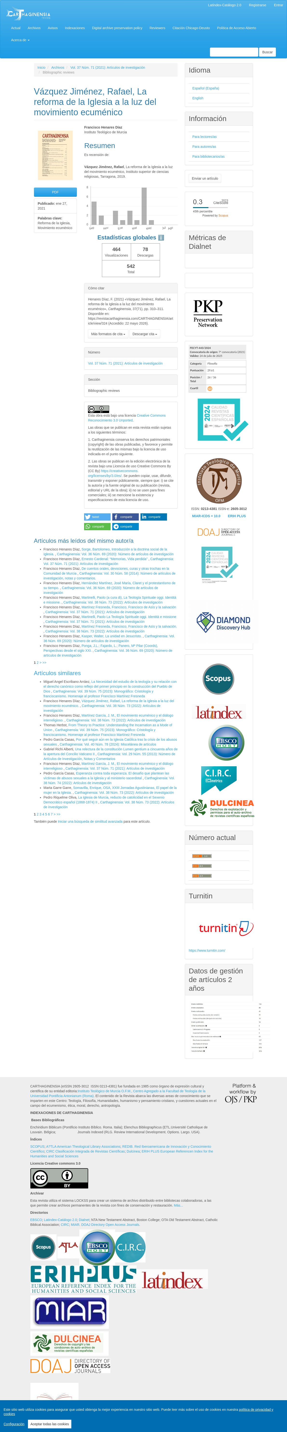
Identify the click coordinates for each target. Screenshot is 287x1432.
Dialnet (84, 1220)
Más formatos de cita (108, 334)
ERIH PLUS (237, 516)
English (197, 98)
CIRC (65, 1225)
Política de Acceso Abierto (236, 28)
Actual (15, 28)
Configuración (14, 1424)
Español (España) (205, 88)
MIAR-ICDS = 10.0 (206, 516)
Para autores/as (204, 147)
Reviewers (157, 28)
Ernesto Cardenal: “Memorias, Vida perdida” (114, 559)
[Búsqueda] (234, 52)
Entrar (278, 5)
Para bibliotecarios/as (208, 156)
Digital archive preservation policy (117, 28)
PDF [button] (55, 192)
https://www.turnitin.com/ (207, 950)
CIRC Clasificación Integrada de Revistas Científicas (85, 1151)
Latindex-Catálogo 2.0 (60, 1220)
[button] (97, 517)
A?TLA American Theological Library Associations (83, 1146)
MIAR (75, 1225)
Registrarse (257, 5)
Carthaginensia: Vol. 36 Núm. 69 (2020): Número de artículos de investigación (115, 554)
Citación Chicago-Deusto (191, 28)
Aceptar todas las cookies (49, 1424)
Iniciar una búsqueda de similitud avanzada (90, 821)
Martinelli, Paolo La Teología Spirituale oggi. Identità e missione (128, 617)
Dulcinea (133, 1151)
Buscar (267, 52)
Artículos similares (57, 673)
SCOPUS (37, 1146)
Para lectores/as (204, 137)
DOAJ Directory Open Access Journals (110, 1225)
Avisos (53, 28)
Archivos (34, 28)
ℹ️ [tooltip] (161, 238)
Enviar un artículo (205, 178)
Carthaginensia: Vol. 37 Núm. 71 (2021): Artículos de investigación (95, 612)
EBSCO (36, 1220)
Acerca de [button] (20, 40)
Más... (178, 1205)
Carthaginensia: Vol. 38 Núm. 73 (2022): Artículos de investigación (113, 602)
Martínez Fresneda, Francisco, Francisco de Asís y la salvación (128, 607)
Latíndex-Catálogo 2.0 (224, 5)
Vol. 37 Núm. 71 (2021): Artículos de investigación (107, 67)
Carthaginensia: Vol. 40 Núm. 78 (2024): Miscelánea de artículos (108, 744)
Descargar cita (145, 334)
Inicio (42, 67)
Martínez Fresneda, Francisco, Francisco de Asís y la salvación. (129, 626)
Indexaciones (75, 28)
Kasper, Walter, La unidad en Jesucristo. (112, 636)
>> (44, 663)
